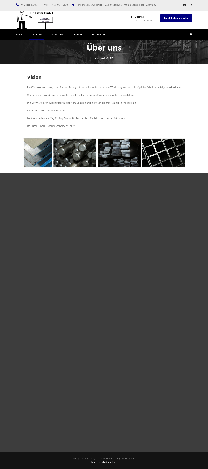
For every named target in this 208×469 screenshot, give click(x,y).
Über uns (37, 34)
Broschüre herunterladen (176, 18)
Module (78, 34)
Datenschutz (110, 462)
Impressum (97, 462)
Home (19, 34)
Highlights (57, 34)
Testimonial (99, 34)
